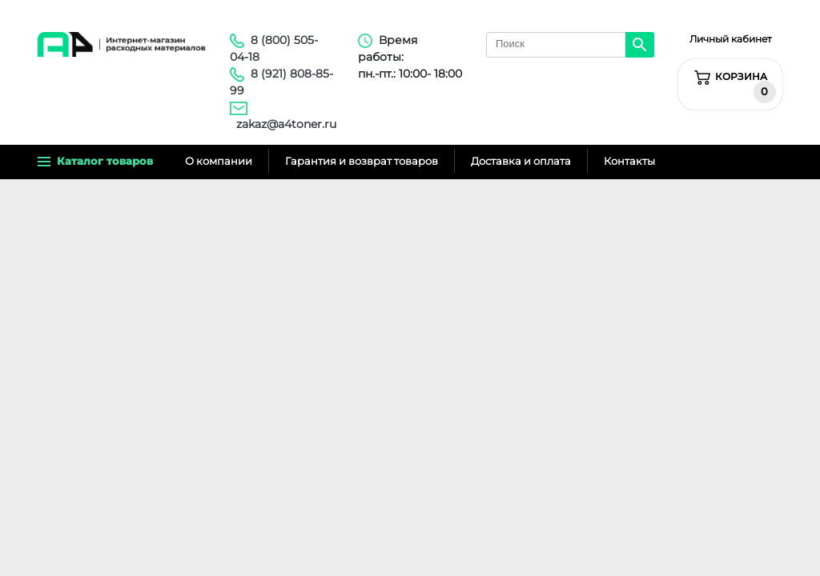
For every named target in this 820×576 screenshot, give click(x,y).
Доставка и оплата (521, 160)
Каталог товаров (95, 160)
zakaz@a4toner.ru (286, 124)
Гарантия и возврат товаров (361, 160)
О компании (218, 160)
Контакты (629, 160)
